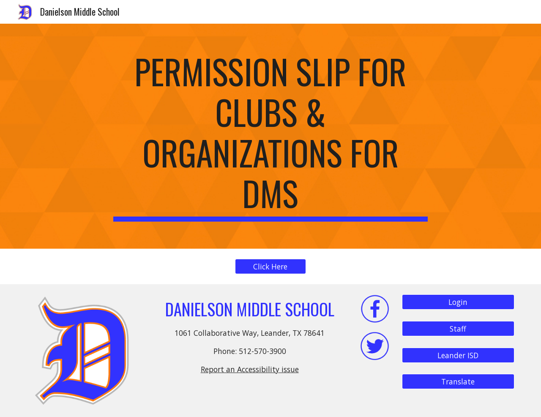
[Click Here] (270, 267)
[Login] (458, 302)
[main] (270, 136)
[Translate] (458, 382)
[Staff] (458, 329)
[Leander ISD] (458, 355)
